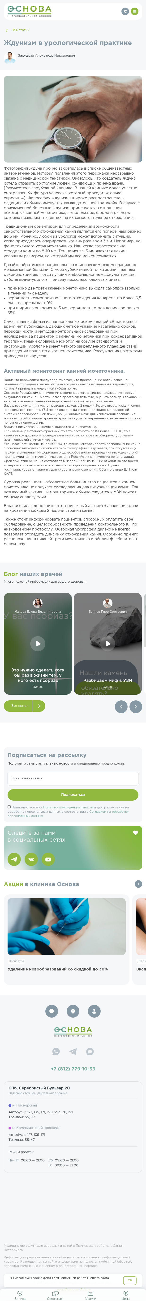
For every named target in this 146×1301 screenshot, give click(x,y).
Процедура (16, 961)
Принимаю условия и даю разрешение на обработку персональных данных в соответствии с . (68, 811)
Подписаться (73, 794)
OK (130, 1280)
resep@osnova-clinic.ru (73, 1289)
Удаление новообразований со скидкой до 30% (58, 969)
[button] (121, 706)
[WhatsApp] (56, 1052)
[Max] (90, 1052)
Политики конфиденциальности (68, 807)
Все (138, 884)
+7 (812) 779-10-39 (73, 1069)
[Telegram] (73, 1052)
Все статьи (17, 30)
